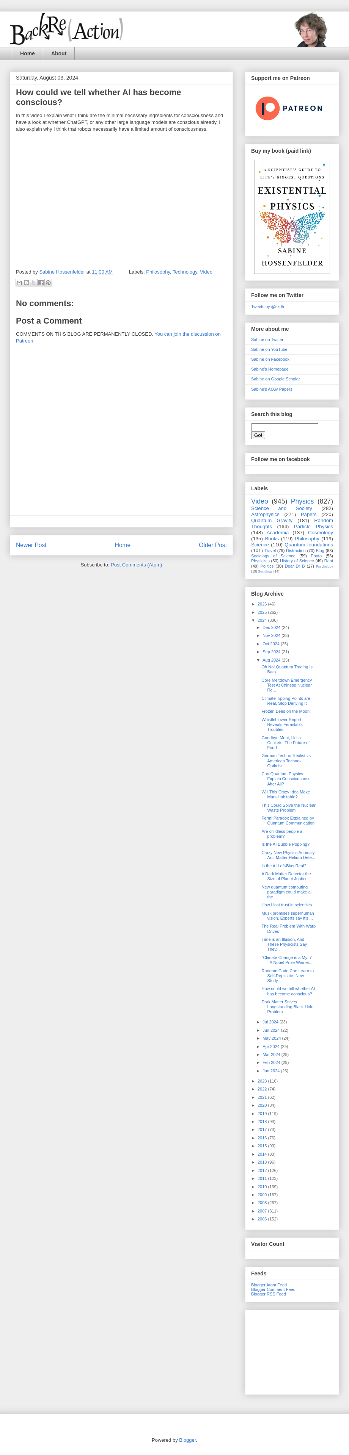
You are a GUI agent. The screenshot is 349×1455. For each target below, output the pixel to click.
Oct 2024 (272, 643)
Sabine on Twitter (267, 339)
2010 (263, 1186)
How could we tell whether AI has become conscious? (288, 991)
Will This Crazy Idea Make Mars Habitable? (285, 794)
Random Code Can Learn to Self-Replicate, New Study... (287, 975)
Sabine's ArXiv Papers (271, 389)
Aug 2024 (272, 660)
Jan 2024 (272, 1071)
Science (260, 545)
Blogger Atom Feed (269, 1285)
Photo (316, 556)
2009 (263, 1194)
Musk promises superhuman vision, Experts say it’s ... (287, 915)
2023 (263, 1081)
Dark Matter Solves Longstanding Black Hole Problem (287, 1007)
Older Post (213, 545)
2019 (263, 1113)
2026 (263, 604)
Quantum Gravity (271, 520)
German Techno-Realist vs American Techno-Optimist (285, 760)
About (58, 53)
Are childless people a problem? (281, 834)
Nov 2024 (272, 635)
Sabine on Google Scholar (275, 379)
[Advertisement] (292, 1351)
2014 (263, 1154)
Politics (267, 566)
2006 (263, 1219)
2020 (263, 1105)
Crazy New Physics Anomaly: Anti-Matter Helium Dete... (288, 855)
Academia (278, 532)
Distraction (296, 550)
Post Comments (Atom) (136, 565)
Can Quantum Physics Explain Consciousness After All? (285, 778)
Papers (309, 514)
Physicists (260, 561)
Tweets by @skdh (267, 306)
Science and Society (281, 508)
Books (272, 538)
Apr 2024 (272, 1046)
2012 (263, 1170)
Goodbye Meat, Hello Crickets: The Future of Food (285, 742)
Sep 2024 (272, 651)
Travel (270, 550)
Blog (320, 550)
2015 (263, 1146)
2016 (263, 1138)
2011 (263, 1178)
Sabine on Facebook (270, 359)
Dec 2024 (272, 627)
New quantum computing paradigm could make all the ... (286, 892)
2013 (263, 1162)
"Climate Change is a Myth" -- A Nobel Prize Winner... (287, 960)
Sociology (265, 571)
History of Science (297, 561)
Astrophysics (265, 514)
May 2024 (272, 1038)
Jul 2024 (271, 1022)
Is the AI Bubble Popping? (285, 844)
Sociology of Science (273, 556)
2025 (263, 612)
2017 (263, 1129)
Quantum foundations (309, 545)
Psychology (324, 566)
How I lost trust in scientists (286, 905)
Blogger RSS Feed (268, 1294)
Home (27, 53)
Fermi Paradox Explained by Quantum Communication (287, 820)
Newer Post (31, 545)
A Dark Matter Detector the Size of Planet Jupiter (286, 876)
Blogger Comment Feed (273, 1289)
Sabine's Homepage (270, 369)
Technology (185, 272)
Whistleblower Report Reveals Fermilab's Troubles (281, 724)
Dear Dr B (295, 566)
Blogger (187, 1440)
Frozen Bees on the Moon (285, 711)
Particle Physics (313, 526)
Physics (302, 501)
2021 (263, 1097)
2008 (263, 1202)
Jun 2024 (272, 1030)
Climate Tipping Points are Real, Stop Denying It (285, 701)
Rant (328, 561)
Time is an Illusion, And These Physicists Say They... (284, 944)
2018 (263, 1121)
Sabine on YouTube (269, 349)
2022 (263, 1089)
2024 (263, 620)
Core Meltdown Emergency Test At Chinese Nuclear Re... (286, 685)
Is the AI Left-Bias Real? (283, 866)
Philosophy (158, 272)
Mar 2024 (272, 1054)
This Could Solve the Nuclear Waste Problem (288, 807)
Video (206, 272)
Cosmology (320, 532)
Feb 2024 (272, 1062)
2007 (263, 1211)
